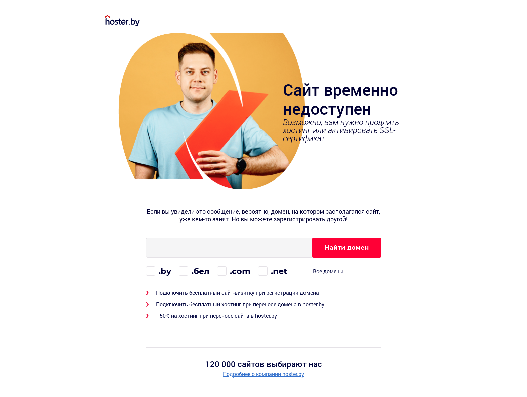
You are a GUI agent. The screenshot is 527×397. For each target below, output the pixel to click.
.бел (200, 271)
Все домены (328, 271)
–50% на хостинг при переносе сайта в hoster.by (216, 315)
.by (165, 271)
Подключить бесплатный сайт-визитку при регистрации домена (237, 292)
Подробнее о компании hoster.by (263, 374)
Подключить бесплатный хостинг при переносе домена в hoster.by (240, 304)
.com (240, 271)
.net (279, 271)
